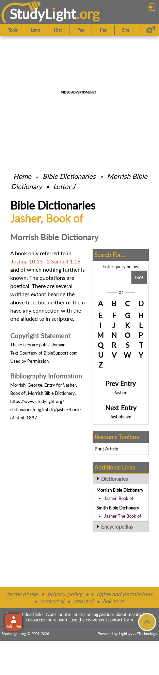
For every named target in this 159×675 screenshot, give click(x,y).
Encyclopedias (117, 526)
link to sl (113, 601)
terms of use (22, 594)
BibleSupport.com (61, 353)
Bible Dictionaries (69, 176)
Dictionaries (114, 479)
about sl (83, 601)
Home (22, 176)
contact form (120, 619)
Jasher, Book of (118, 498)
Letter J (64, 186)
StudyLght (43, 13)
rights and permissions (124, 594)
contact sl (52, 601)
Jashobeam (120, 416)
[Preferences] (151, 30)
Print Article (106, 448)
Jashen (120, 392)
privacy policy (64, 594)
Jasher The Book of (122, 516)
